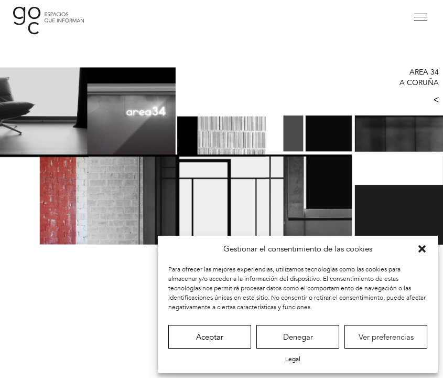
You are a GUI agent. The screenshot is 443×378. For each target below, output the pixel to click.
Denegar (298, 337)
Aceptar (209, 337)
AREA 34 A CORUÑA (419, 77)
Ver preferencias (386, 337)
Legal (292, 359)
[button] (422, 249)
